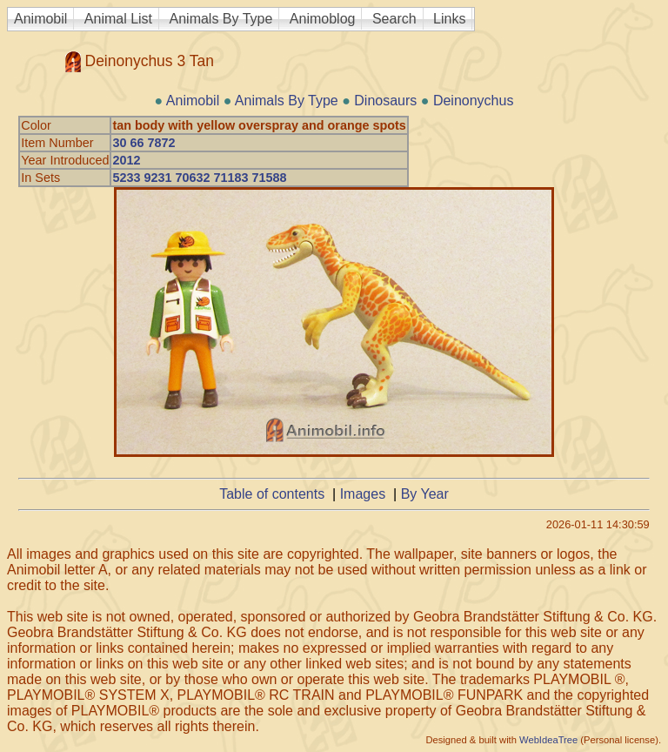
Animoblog (323, 18)
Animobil (40, 18)
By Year (425, 494)
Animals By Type (221, 18)
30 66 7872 (143, 143)
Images (362, 494)
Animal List (118, 18)
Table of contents (271, 494)
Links (449, 18)
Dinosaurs (385, 100)
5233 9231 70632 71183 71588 (199, 178)
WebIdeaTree (548, 740)
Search (394, 18)
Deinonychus (473, 100)
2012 (126, 160)
